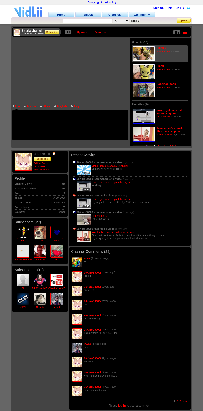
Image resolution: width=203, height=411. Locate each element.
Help (169, 7)
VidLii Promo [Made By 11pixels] (110, 166)
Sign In (180, 7)
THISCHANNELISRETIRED (46, 288)
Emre (87, 258)
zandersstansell (164, 116)
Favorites (101, 32)
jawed (57, 307)
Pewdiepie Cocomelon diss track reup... (114, 232)
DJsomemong (40, 259)
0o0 (23, 240)
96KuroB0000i (163, 51)
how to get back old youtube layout (169, 112)
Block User (39, 166)
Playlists (60, 106)
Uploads (82, 32)
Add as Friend (41, 163)
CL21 (23, 307)
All (68, 32)
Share (45, 106)
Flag (75, 106)
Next (186, 401)
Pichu (160, 65)
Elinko (57, 259)
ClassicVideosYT (57, 288)
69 (23, 288)
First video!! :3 (100, 215)
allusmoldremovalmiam (27, 259)
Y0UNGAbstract (164, 134)
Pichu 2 (161, 47)
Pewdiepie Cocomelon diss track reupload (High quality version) (171, 130)
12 (40, 270)
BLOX (40, 240)
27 (38, 222)
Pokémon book (166, 83)
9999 (56, 240)
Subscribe (52, 32)
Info (16, 106)
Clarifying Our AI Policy (101, 2)
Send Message (42, 169)
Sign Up (158, 7)
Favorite (30, 106)
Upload (183, 20)
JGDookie (40, 307)
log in (122, 405)
